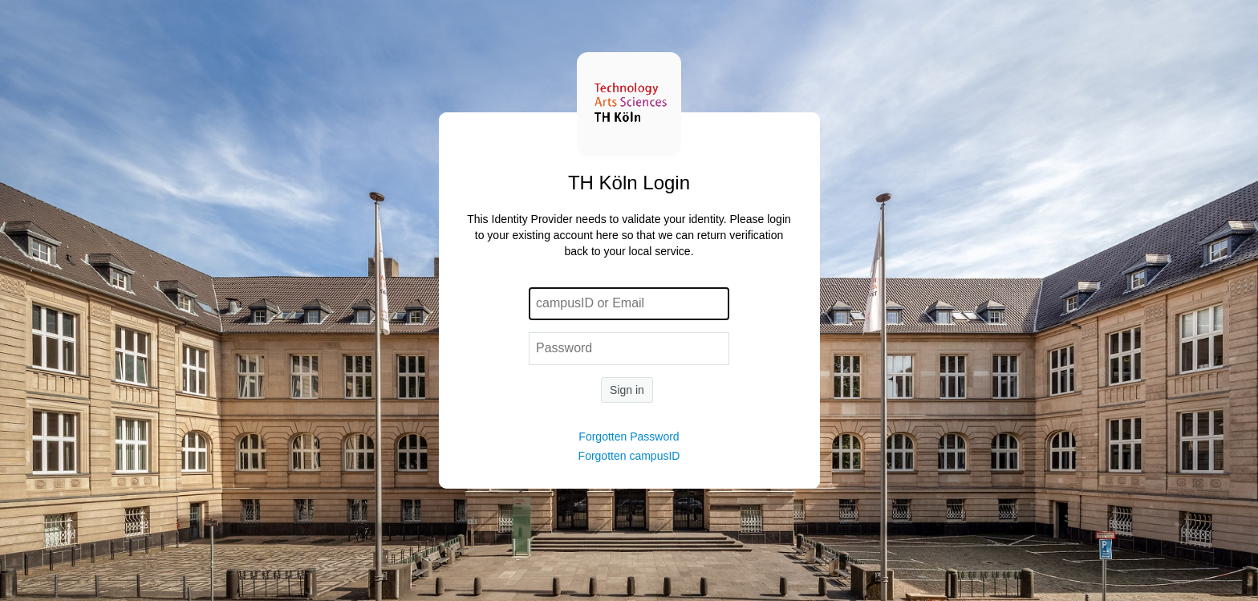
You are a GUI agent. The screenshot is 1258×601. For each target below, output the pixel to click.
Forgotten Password (628, 436)
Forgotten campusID (629, 455)
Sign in (627, 390)
